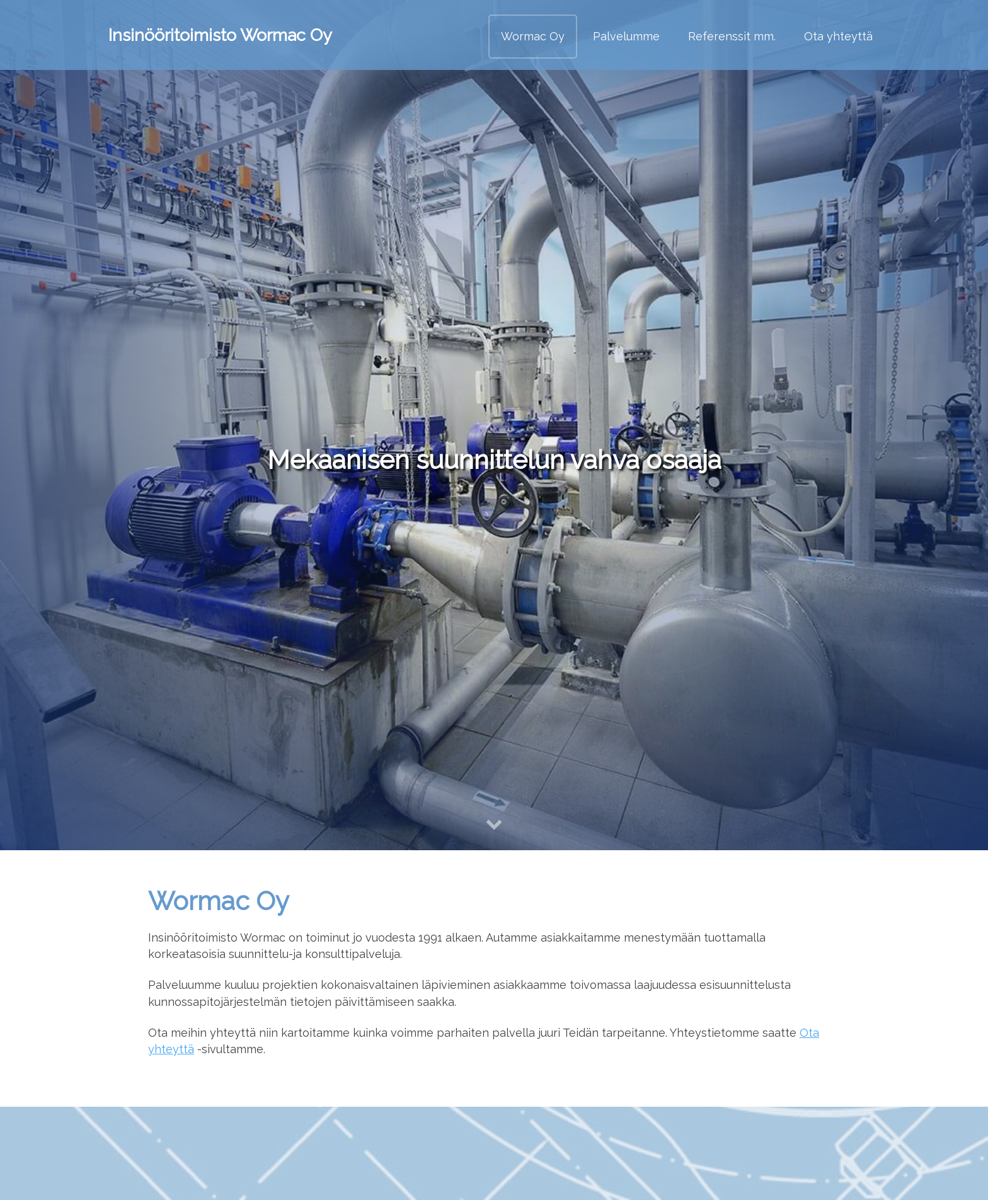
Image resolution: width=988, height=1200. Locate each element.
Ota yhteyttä (838, 36)
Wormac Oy (533, 36)
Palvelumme (626, 36)
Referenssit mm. (732, 36)
